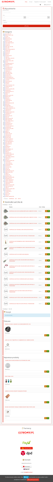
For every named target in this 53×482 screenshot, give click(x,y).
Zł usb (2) (7, 192)
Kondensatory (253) (8, 73)
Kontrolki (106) (7, 74)
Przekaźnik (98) (8, 127)
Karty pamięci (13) (8, 68)
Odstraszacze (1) (8, 109)
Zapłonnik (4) (7, 183)
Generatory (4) (7, 59)
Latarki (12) (7, 82)
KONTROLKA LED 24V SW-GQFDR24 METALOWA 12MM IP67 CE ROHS (23, 223)
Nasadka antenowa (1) (9, 106)
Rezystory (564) (8, 137)
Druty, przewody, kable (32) (10, 49)
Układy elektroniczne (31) (9, 170)
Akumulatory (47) (8, 33)
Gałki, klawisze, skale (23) (9, 58)
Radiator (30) (7, 132)
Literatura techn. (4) (8, 86)
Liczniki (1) (7, 83)
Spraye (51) (7, 147)
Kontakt (49, 1)
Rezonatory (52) (8, 136)
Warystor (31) (7, 174)
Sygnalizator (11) (8, 152)
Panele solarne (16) (8, 115)
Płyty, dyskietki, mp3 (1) (9, 120)
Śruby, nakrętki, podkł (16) (9, 156)
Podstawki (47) (7, 122)
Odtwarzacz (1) (8, 110)
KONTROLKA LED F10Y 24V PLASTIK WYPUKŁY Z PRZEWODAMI (21, 235)
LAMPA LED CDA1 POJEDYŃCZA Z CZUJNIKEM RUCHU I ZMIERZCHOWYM (19, 340)
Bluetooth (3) (7, 40)
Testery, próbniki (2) (8, 163)
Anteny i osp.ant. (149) (9, 35)
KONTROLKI (11, 198)
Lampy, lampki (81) (8, 81)
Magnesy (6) (7, 92)
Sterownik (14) (7, 150)
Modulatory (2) (7, 99)
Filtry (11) (7, 54)
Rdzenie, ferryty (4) (8, 133)
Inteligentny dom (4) (8, 64)
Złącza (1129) (7, 193)
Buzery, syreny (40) (8, 41)
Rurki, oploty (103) (8, 142)
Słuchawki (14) (7, 146)
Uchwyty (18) (7, 169)
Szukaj (27, 26)
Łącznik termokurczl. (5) (9, 91)
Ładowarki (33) (7, 90)
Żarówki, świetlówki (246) (9, 196)
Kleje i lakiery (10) (8, 72)
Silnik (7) (6, 145)
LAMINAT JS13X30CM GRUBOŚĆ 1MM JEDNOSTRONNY (16, 391)
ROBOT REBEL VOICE (9, 376)
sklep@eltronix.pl (28, 472)
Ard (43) (6, 36)
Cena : (4, 15)
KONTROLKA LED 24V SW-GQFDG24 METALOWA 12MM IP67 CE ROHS (23, 217)
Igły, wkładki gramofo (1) (9, 63)
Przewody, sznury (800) (9, 128)
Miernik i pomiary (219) (9, 95)
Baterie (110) (7, 37)
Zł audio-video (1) (8, 191)
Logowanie (47, 4)
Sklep (26, 1)
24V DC (19, 198)
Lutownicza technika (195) (9, 88)
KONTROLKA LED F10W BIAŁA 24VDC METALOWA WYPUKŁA (21, 229)
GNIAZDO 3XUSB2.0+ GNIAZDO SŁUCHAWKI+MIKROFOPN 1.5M (18, 324)
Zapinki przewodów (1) (9, 182)
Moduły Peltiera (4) (8, 100)
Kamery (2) (7, 65)
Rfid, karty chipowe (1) (9, 138)
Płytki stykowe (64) (8, 119)
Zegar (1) (7, 187)
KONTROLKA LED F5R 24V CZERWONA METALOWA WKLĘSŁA (21, 279)
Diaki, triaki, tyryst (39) (9, 46)
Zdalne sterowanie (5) (9, 186)
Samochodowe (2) (8, 143)
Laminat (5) (7, 79)
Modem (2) (7, 97)
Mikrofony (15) (7, 96)
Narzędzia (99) (7, 105)
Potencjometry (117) (8, 123)
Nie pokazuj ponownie (33, 480)
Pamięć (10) (7, 114)
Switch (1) (7, 151)
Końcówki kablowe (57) (9, 77)
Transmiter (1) (7, 165)
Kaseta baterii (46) (8, 69)
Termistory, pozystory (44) (9, 160)
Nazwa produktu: (6, 10)
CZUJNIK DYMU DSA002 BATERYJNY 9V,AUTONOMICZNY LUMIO (17, 360)
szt (46, 211)
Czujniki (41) (7, 45)
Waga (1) (7, 173)
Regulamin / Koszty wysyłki (40, 1)
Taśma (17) (7, 159)
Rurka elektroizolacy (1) (9, 141)
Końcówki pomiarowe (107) (10, 78)
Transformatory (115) (9, 164)
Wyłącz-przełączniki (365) (9, 177)
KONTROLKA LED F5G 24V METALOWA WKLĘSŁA (19, 254)
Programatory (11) (8, 124)
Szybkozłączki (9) (8, 155)
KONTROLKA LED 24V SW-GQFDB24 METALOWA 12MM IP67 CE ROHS (23, 211)
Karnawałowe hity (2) (9, 67)
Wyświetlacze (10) (8, 178)
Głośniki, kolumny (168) (9, 60)
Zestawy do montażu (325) (9, 188)
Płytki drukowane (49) (9, 118)
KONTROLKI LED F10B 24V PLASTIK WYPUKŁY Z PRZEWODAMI (21, 303)
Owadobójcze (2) (8, 113)
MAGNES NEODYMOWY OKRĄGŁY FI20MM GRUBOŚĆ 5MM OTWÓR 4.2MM (20, 407)
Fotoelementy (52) (8, 55)
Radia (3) (7, 131)
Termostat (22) (7, 161)
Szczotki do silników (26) (9, 154)
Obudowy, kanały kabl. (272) (10, 108)
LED (16, 198)
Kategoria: (4, 20)
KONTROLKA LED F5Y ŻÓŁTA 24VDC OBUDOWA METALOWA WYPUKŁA (23, 297)
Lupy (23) (7, 87)
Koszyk (30, 1)
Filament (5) (7, 53)
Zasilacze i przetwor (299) (9, 184)
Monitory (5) (7, 101)
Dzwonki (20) (7, 51)
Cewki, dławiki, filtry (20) (9, 42)
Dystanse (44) (7, 50)
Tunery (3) (7, 168)
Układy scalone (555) (9, 172)
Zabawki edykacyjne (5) (9, 179)
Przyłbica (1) (7, 129)
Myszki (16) (7, 104)
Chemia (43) (7, 44)
